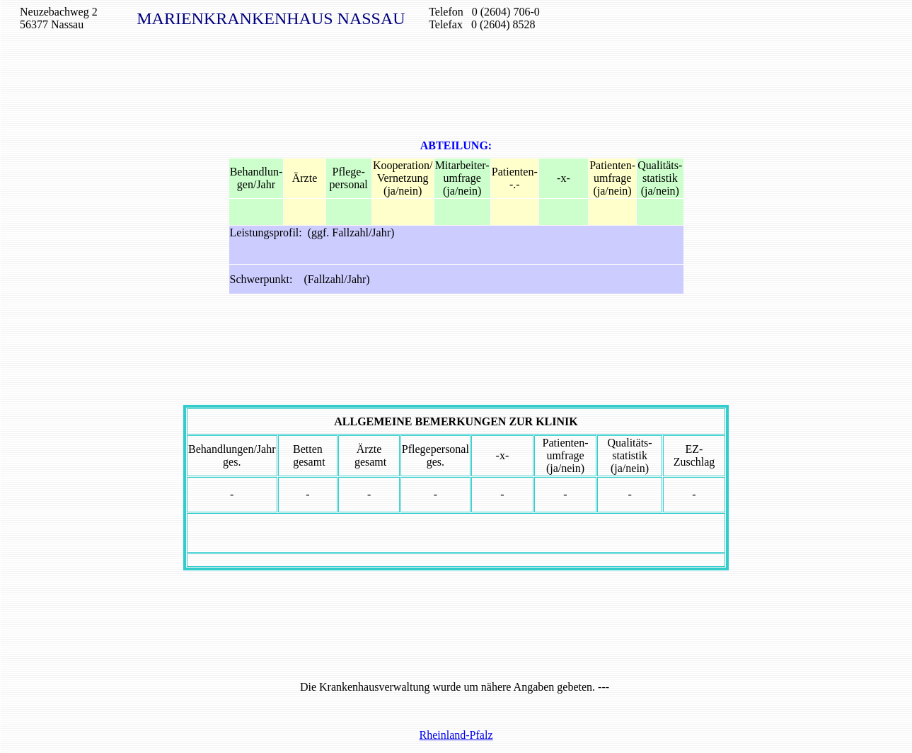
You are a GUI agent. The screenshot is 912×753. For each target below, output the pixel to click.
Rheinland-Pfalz (456, 735)
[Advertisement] (456, 76)
